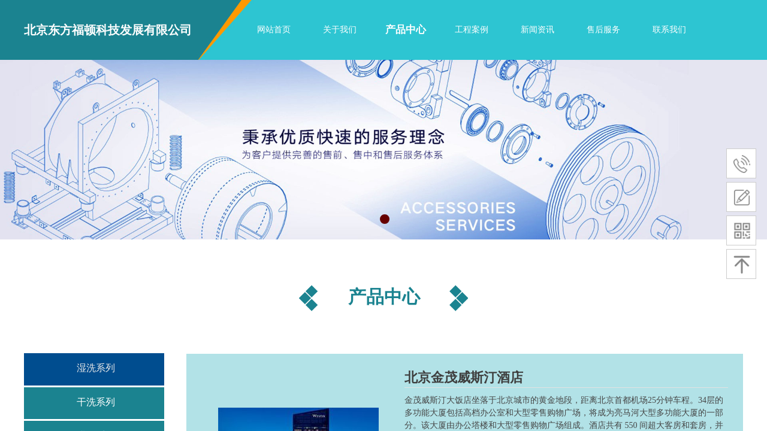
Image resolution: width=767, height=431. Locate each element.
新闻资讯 (537, 29)
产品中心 (405, 29)
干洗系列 (96, 402)
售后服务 (603, 29)
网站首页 (274, 29)
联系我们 (669, 29)
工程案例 (471, 29)
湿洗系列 (96, 368)
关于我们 (340, 29)
